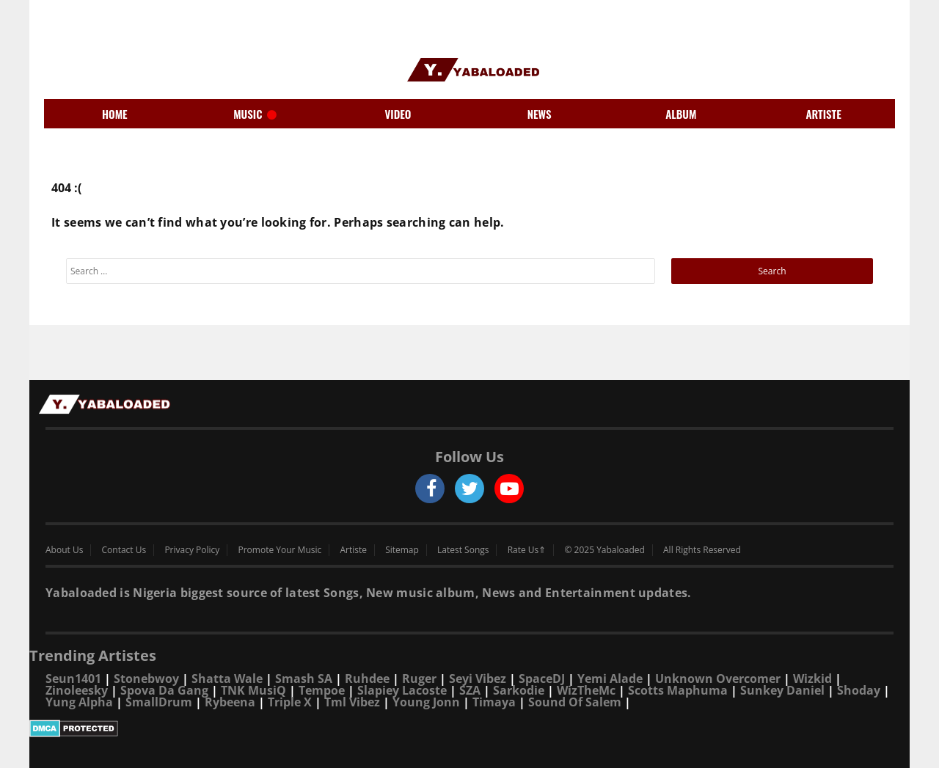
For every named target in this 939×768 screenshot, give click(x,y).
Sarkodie (518, 690)
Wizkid (812, 678)
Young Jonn (426, 702)
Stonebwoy (146, 678)
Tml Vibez (352, 702)
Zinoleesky (76, 690)
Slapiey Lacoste (402, 690)
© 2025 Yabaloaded (604, 550)
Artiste (353, 550)
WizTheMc (586, 690)
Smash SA (303, 678)
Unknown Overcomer (718, 678)
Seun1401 (73, 678)
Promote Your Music (280, 550)
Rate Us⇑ (527, 550)
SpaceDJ (542, 678)
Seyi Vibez (477, 678)
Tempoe (322, 690)
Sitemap (402, 550)
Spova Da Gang (164, 690)
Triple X (290, 702)
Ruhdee (367, 678)
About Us (64, 550)
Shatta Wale (227, 678)
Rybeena (230, 702)
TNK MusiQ (253, 690)
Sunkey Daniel (782, 690)
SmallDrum (158, 702)
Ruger (419, 678)
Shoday (858, 690)
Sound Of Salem (574, 702)
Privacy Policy (191, 550)
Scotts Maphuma (678, 690)
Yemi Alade (610, 678)
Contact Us (124, 550)
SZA (470, 690)
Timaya (494, 702)
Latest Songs (463, 550)
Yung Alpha (79, 702)
